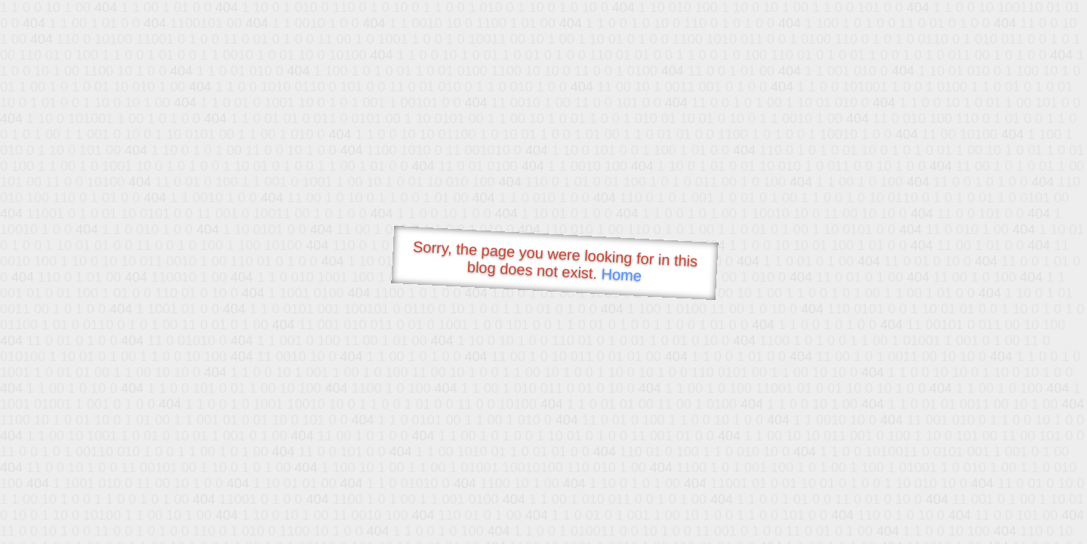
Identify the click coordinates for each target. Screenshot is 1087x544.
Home (621, 274)
